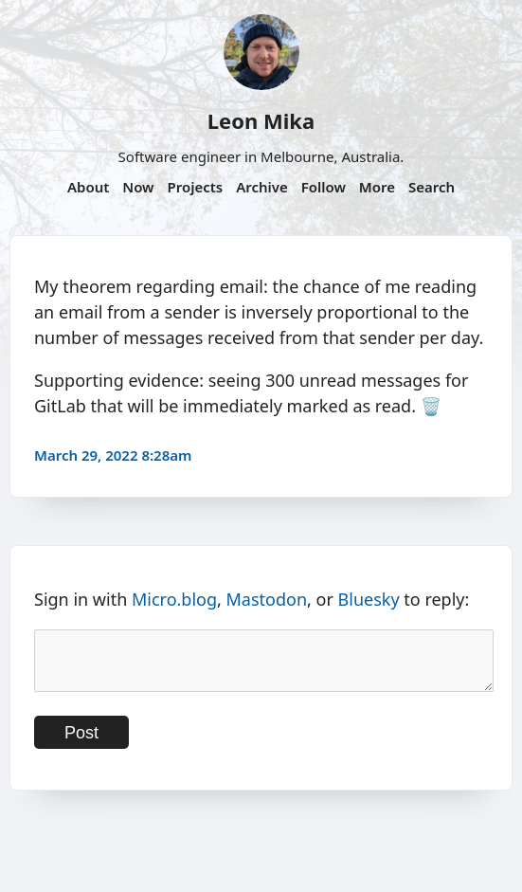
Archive (262, 186)
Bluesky (369, 599)
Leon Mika (261, 120)
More (377, 186)
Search (431, 186)
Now (137, 186)
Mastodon (267, 599)
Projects (195, 186)
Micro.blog (174, 599)
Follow (323, 186)
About (88, 186)
